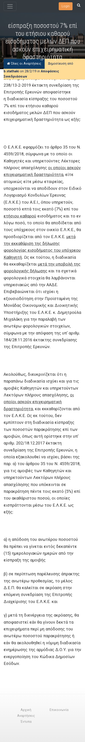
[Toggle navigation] (10, 6)
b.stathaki (11, 71)
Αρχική (26, 710)
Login (66, 6)
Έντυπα (26, 722)
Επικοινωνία (59, 710)
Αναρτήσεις (26, 716)
